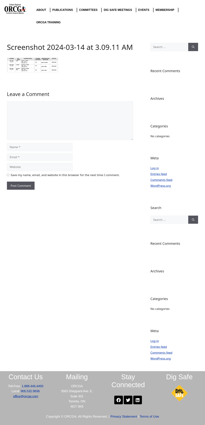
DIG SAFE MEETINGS (119, 10)
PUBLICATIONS (63, 10)
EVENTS (144, 10)
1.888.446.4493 (32, 386)
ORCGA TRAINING (49, 22)
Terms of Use (149, 416)
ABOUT (42, 10)
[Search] (193, 47)
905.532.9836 (30, 391)
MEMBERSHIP (166, 10)
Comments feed (161, 180)
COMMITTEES (89, 10)
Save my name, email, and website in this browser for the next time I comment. (65, 175)
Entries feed (158, 174)
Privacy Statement (123, 416)
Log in (154, 168)
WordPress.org (160, 186)
